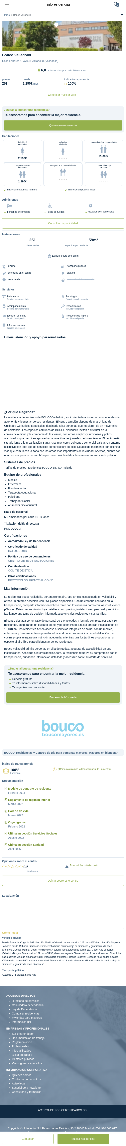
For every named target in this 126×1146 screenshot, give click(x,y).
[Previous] (11, 36)
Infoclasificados (21, 1050)
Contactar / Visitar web (62, 94)
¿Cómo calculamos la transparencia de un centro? (84, 769)
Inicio (7, 15)
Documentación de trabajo (28, 1038)
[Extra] (80, 46)
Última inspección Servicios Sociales (33, 833)
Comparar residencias (25, 1013)
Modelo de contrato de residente (29, 788)
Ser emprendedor (23, 1033)
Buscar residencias (83, 1138)
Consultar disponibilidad (63, 223)
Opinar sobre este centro (63, 880)
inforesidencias (58, 4)
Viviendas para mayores (27, 1017)
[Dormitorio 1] (51, 46)
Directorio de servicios (26, 1000)
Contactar (28, 1138)
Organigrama (17, 822)
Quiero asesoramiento (63, 125)
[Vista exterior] (44, 46)
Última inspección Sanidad (26, 844)
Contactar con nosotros (26, 1079)
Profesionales (20, 1046)
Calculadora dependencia (28, 1005)
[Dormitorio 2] (58, 46)
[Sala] (65, 46)
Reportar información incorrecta (84, 865)
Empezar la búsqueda (62, 697)
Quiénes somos (21, 1075)
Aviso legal (18, 1083)
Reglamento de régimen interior (29, 799)
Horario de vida (18, 811)
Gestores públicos (23, 1059)
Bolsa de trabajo (22, 1054)
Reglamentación (22, 1042)
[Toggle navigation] (6, 4)
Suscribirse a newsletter (27, 1087)
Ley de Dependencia (25, 1009)
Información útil (21, 1022)
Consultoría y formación (27, 1091)
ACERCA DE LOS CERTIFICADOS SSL (63, 1110)
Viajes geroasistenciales (27, 1063)
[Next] (113, 36)
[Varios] (73, 46)
